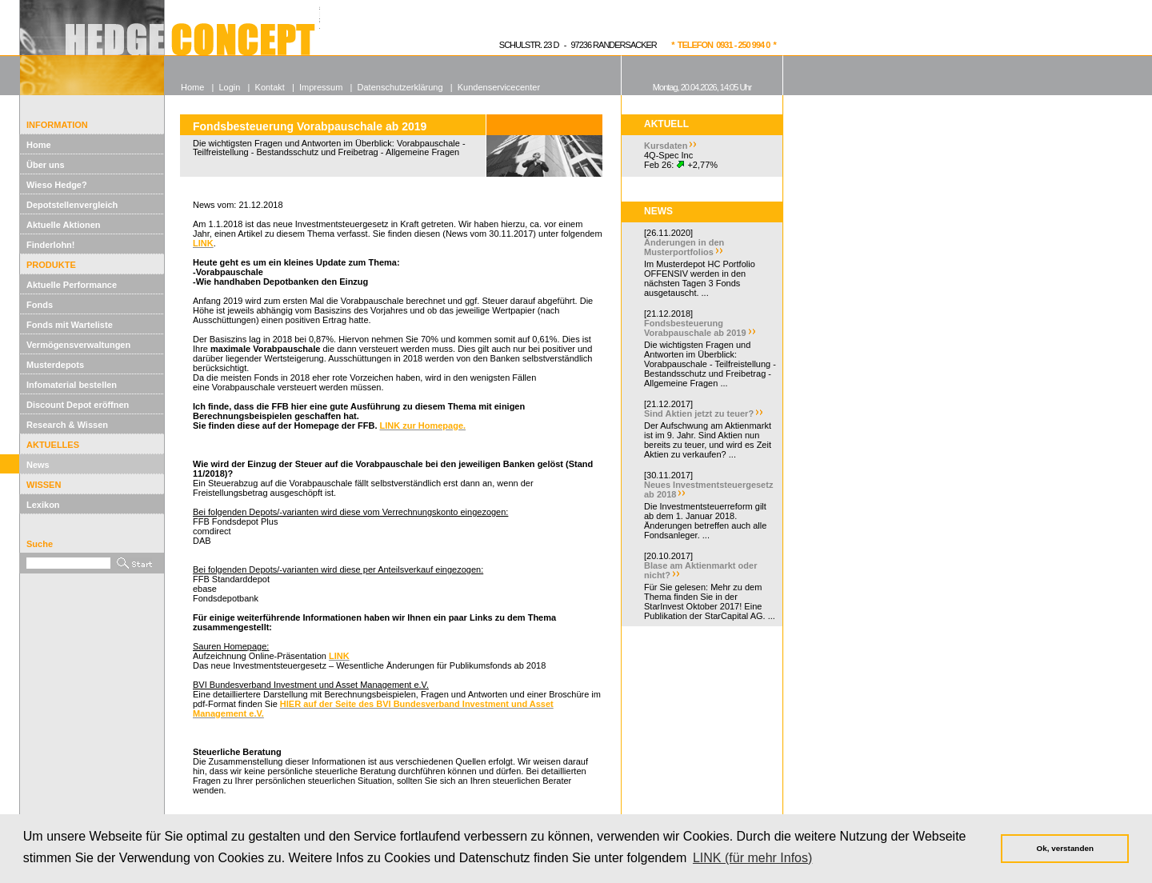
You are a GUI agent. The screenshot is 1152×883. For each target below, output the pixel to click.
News (38, 464)
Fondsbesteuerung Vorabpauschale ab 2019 (695, 328)
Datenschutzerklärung (400, 87)
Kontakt (270, 87)
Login (229, 87)
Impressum (320, 87)
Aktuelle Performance (71, 285)
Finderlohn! (50, 245)
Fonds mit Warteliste (69, 325)
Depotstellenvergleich (72, 205)
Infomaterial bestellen (71, 385)
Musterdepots (55, 365)
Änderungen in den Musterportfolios (684, 247)
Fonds (39, 305)
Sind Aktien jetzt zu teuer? (699, 413)
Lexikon (43, 504)
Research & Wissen (67, 425)
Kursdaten (665, 145)
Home (38, 145)
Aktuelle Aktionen (63, 225)
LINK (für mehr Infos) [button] (752, 858)
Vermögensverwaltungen (78, 345)
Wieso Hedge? (56, 185)
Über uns (45, 165)
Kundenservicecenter (499, 87)
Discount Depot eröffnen (77, 405)
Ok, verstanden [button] (1065, 848)
